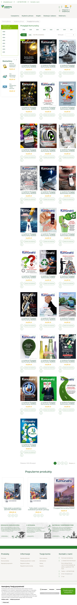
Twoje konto (45, 554)
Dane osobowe (43, 558)
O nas (62, 576)
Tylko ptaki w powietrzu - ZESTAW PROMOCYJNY (13, 509)
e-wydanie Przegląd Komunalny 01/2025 (67, 234)
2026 (4, 31)
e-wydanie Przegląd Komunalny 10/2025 (67, 108)
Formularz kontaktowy (67, 558)
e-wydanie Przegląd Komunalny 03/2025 (29, 234)
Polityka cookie (4, 599)
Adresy (41, 563)
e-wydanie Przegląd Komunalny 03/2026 (29, 66)
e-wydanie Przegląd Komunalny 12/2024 (29, 277)
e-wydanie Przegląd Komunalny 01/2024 (67, 403)
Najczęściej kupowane (6, 563)
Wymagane (44, 589)
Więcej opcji (6, 602)
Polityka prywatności (15, 599)
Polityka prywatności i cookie (27, 561)
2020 (4, 49)
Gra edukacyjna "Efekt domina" (12, 86)
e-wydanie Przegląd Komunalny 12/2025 (29, 108)
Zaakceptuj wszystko (68, 591)
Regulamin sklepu (25, 563)
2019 (4, 52)
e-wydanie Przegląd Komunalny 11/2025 (48, 108)
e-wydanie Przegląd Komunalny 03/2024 (29, 403)
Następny (72, 463)
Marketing (58, 589)
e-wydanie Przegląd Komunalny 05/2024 (48, 361)
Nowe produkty (5, 561)
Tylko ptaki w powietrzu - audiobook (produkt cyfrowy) (38, 509)
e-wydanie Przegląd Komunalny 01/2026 (67, 66)
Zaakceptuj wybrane (50, 593)
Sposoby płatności (25, 558)
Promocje (3, 558)
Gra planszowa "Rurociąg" (12, 75)
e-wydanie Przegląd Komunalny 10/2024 (67, 277)
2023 (4, 40)
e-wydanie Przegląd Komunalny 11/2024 (48, 277)
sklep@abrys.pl (68, 574)
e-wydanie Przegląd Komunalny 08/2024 (48, 319)
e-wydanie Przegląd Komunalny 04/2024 (67, 361)
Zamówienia (43, 561)
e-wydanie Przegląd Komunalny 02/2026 (48, 66)
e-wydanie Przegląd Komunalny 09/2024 (29, 319)
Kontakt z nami (33, 2)
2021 (4, 46)
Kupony (42, 566)
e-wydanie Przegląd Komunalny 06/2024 (28, 361)
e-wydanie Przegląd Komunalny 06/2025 (29, 192)
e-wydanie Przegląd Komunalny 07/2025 (67, 150)
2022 (4, 43)
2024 (4, 37)
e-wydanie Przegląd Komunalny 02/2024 (48, 403)
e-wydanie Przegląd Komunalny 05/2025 (48, 192)
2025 (4, 34)
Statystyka (51, 589)
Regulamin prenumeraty (26, 566)
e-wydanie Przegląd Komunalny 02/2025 (48, 234)
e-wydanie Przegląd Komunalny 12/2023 (29, 445)
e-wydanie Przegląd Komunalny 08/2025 (48, 150)
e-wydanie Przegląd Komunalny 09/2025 (29, 150)
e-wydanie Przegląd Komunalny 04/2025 (67, 192)
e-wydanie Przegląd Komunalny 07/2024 (67, 319)
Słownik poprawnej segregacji (12, 65)
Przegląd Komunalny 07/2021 (64, 508)
